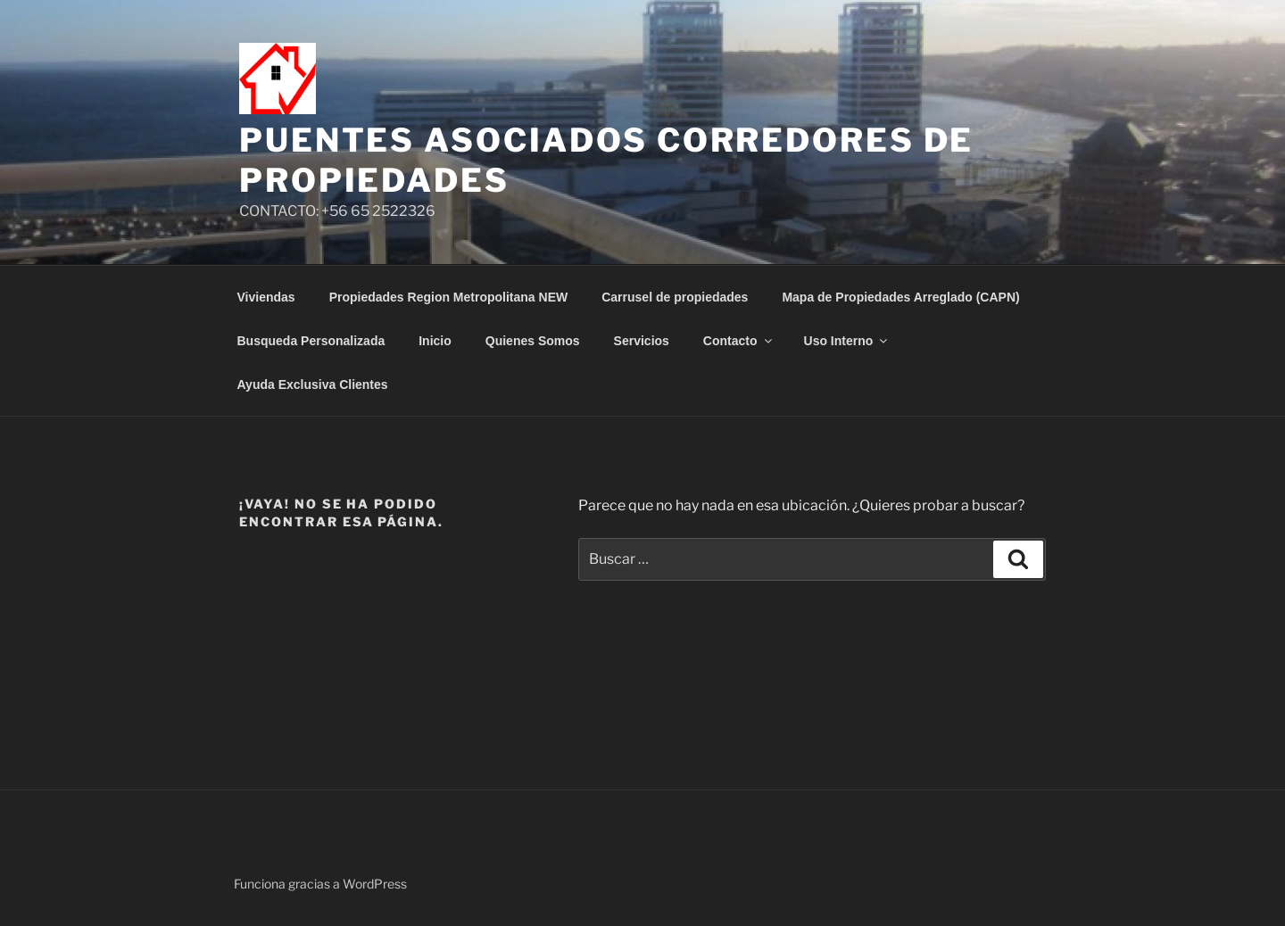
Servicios (641, 341)
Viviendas (266, 297)
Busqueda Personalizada (311, 341)
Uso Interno (847, 341)
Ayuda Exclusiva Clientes (312, 384)
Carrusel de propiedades (674, 297)
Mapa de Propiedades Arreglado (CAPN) (900, 297)
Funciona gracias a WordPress (320, 883)
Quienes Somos (532, 341)
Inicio (435, 341)
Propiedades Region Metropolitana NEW (448, 297)
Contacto (739, 341)
